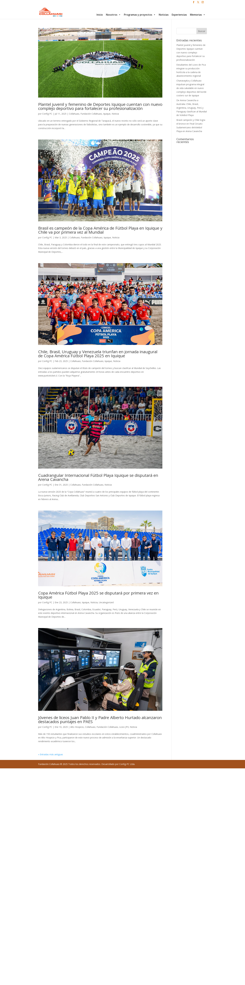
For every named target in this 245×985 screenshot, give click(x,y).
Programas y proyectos (140, 14)
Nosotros (113, 14)
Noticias (164, 14)
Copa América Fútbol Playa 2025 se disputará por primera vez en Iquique (98, 595)
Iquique (106, 113)
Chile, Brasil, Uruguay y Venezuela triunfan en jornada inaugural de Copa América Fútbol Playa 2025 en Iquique (97, 354)
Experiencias (179, 14)
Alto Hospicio (77, 726)
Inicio (100, 14)
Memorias (197, 14)
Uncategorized (106, 602)
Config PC (47, 113)
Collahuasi (74, 113)
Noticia (115, 113)
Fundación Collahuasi (91, 113)
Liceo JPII (124, 726)
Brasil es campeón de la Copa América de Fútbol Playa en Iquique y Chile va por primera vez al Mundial (100, 230)
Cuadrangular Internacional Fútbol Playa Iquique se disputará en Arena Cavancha (98, 477)
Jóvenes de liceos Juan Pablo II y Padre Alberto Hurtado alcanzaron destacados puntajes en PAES (100, 719)
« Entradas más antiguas (50, 754)
